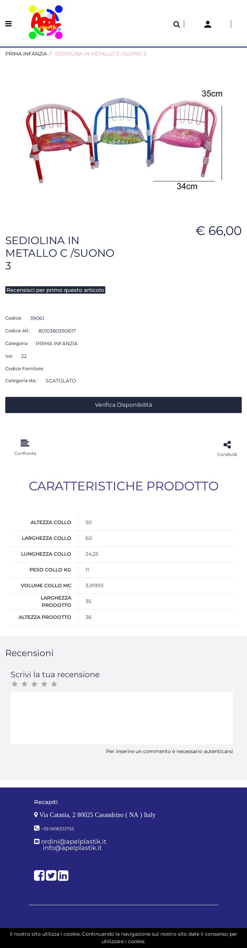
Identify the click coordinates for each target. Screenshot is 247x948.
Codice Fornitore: (24, 368)
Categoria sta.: (21, 380)
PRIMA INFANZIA (26, 54)
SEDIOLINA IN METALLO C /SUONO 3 (100, 54)
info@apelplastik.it (72, 848)
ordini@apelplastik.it (73, 841)
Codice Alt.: (18, 330)
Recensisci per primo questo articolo (55, 290)
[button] (177, 24)
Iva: (9, 356)
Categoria (16, 343)
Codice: (13, 318)
